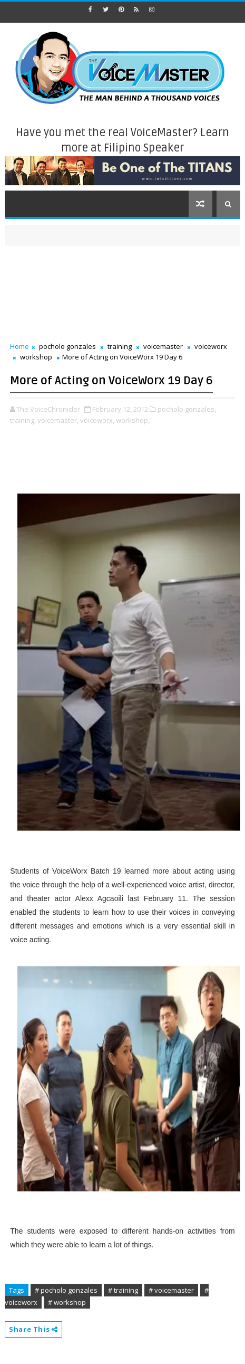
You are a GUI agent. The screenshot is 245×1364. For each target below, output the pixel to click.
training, (23, 420)
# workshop (67, 1302)
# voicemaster (171, 1290)
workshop (36, 357)
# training (123, 1290)
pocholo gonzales (67, 346)
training (119, 346)
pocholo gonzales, (187, 409)
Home (19, 346)
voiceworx (210, 346)
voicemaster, (58, 420)
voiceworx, (97, 420)
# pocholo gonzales (66, 1290)
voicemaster (163, 346)
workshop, (133, 420)
